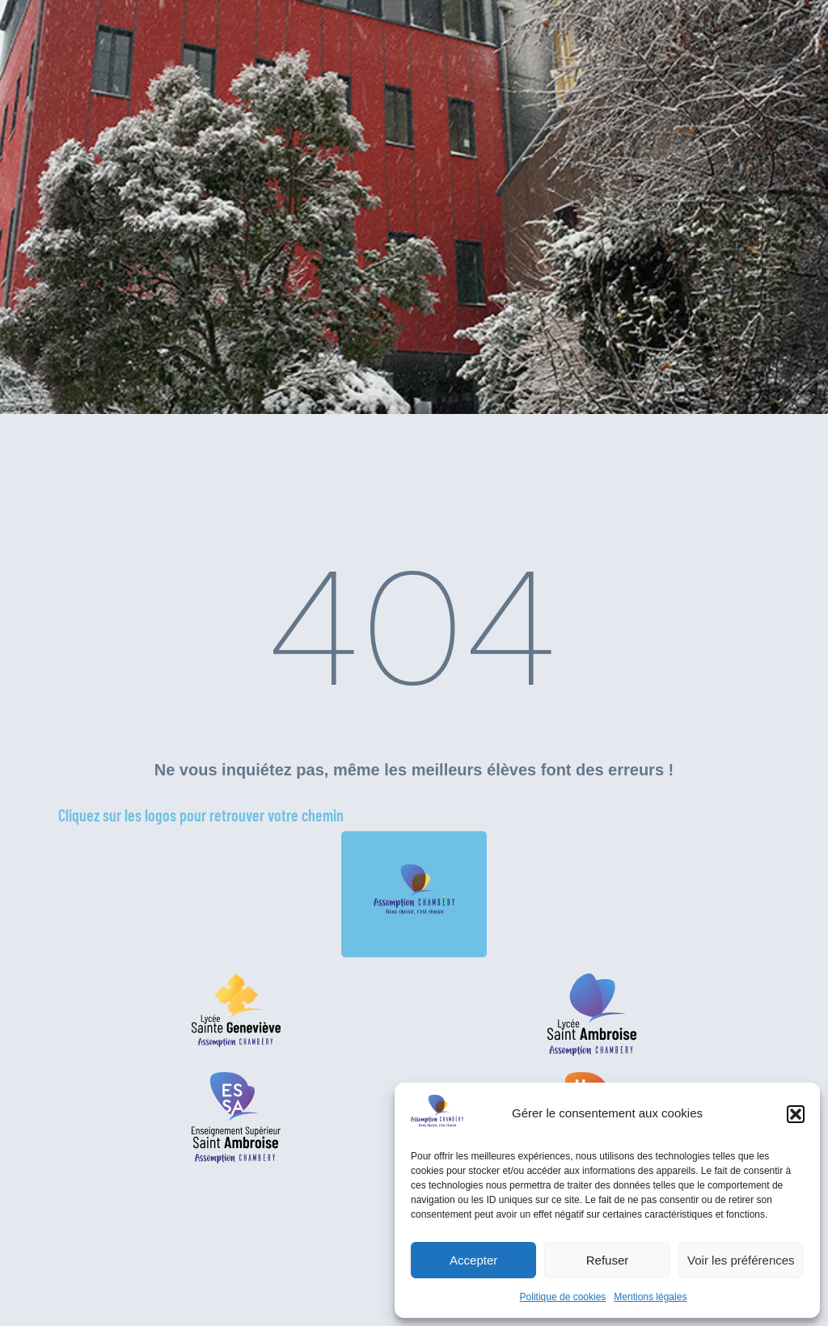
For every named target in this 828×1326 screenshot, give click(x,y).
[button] (796, 1114)
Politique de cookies (563, 1297)
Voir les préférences (741, 1260)
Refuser (607, 1260)
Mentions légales (650, 1297)
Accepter (473, 1260)
